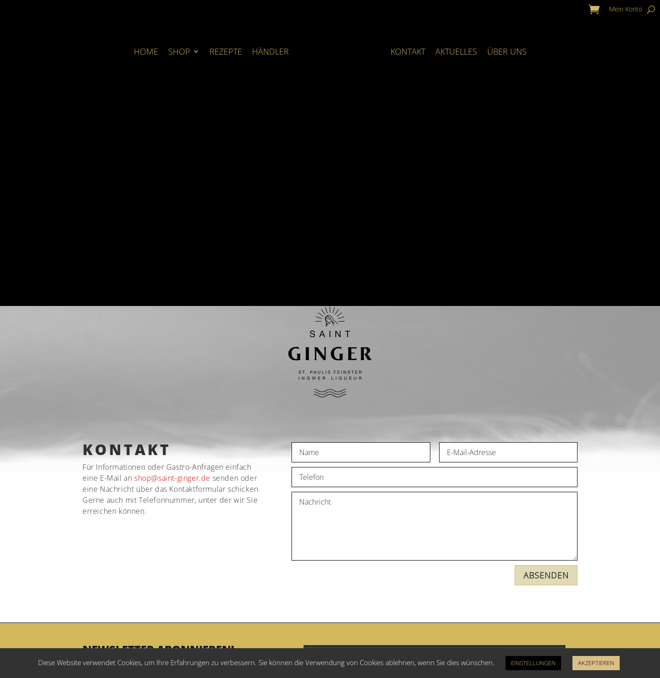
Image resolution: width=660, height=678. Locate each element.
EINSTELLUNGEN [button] (533, 663)
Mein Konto (625, 9)
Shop (179, 51)
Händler (270, 51)
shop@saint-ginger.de (172, 267)
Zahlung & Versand (239, 628)
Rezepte (225, 51)
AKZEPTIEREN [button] (596, 663)
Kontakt (407, 51)
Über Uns (507, 51)
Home (146, 51)
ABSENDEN (546, 364)
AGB (353, 603)
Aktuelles (456, 51)
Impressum (369, 628)
